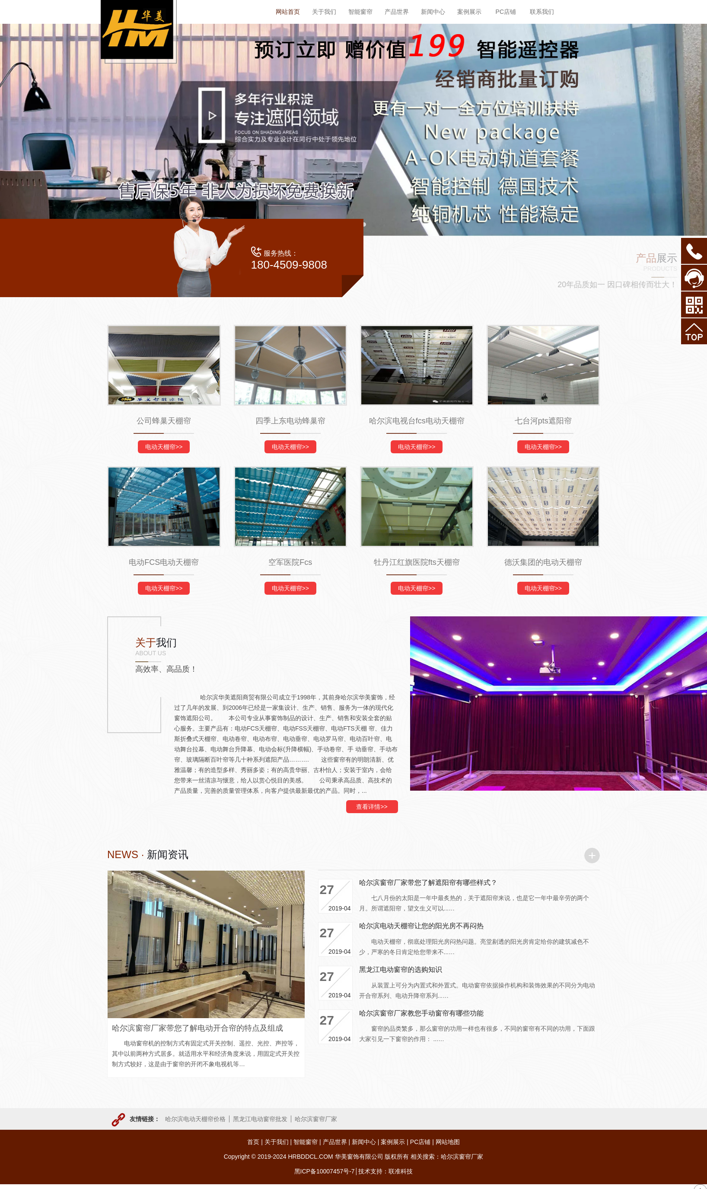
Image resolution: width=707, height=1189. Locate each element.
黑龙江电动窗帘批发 (260, 1118)
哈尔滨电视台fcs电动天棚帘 (417, 421)
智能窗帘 (305, 1141)
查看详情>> (371, 806)
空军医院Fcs (290, 562)
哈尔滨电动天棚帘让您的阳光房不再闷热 (421, 925)
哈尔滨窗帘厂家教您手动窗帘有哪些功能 (421, 1013)
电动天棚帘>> (163, 446)
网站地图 (448, 1141)
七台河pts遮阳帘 (543, 421)
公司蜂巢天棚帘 (164, 421)
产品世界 (335, 1141)
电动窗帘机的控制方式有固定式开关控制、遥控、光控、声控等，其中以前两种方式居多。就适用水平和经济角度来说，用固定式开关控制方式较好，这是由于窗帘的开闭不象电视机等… (205, 1053)
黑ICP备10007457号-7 (324, 1171)
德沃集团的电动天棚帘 (543, 562)
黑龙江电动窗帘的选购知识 (400, 969)
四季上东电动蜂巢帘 (290, 421)
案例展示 (393, 1141)
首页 (253, 1141)
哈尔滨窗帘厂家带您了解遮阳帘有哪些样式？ (428, 882)
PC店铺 (420, 1141)
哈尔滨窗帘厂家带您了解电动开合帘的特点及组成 (197, 1028)
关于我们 (276, 1141)
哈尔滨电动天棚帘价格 (195, 1118)
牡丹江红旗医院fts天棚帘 (417, 562)
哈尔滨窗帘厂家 (316, 1118)
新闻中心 (364, 1141)
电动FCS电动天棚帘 (164, 562)
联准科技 (401, 1171)
